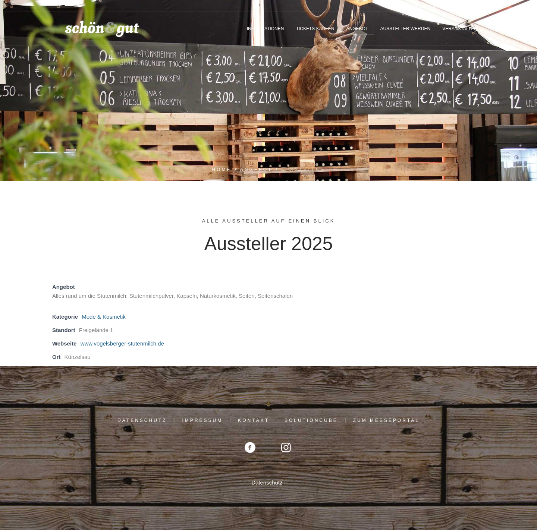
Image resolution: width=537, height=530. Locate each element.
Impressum (202, 420)
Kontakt (253, 420)
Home (221, 169)
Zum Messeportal (386, 420)
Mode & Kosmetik (104, 316)
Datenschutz (142, 420)
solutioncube (311, 420)
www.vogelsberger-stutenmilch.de (122, 343)
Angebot (256, 169)
